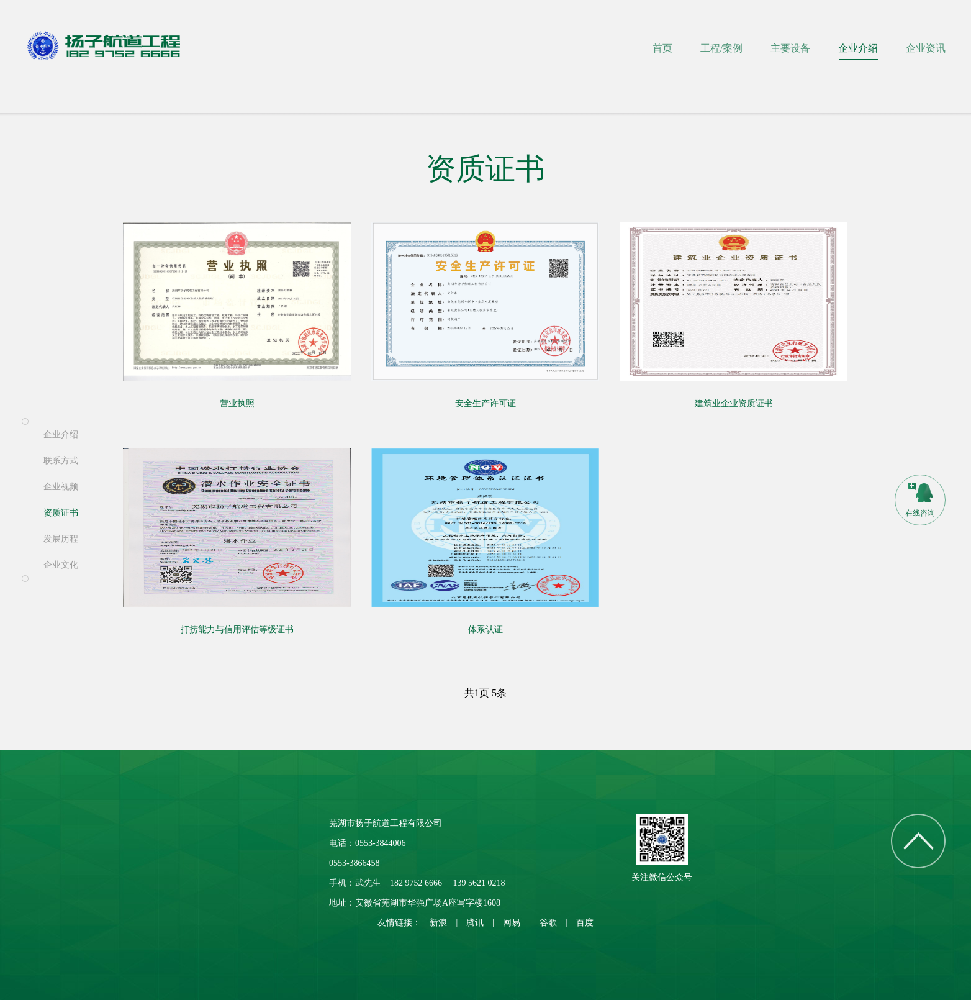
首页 (662, 48)
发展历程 (60, 538)
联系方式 (60, 460)
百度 (585, 922)
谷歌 (548, 922)
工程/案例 (721, 48)
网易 (511, 922)
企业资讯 (926, 48)
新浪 (438, 922)
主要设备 (790, 48)
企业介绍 (858, 48)
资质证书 (60, 512)
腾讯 (475, 922)
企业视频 (60, 486)
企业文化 (60, 565)
